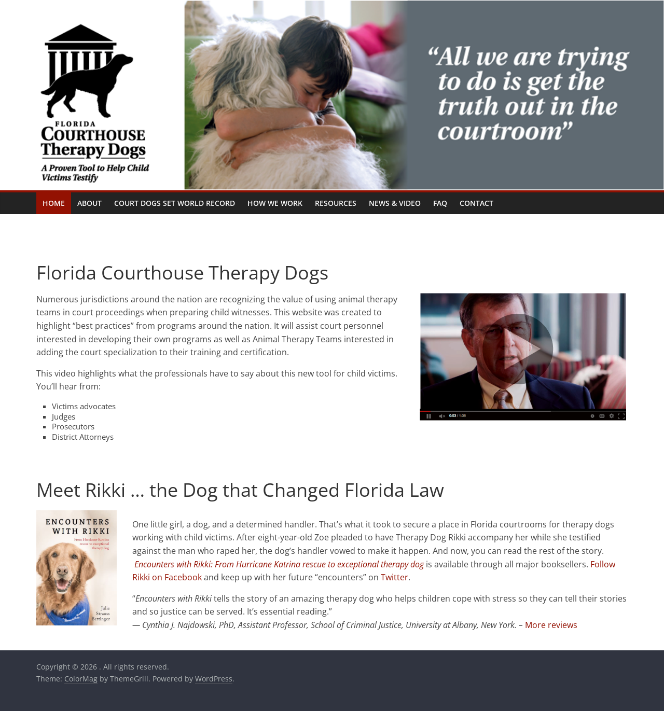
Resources (335, 203)
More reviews (551, 625)
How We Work (274, 203)
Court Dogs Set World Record (174, 203)
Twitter (394, 577)
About (89, 203)
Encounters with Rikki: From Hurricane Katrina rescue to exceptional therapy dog (279, 564)
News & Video (395, 203)
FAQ (440, 203)
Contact (476, 203)
